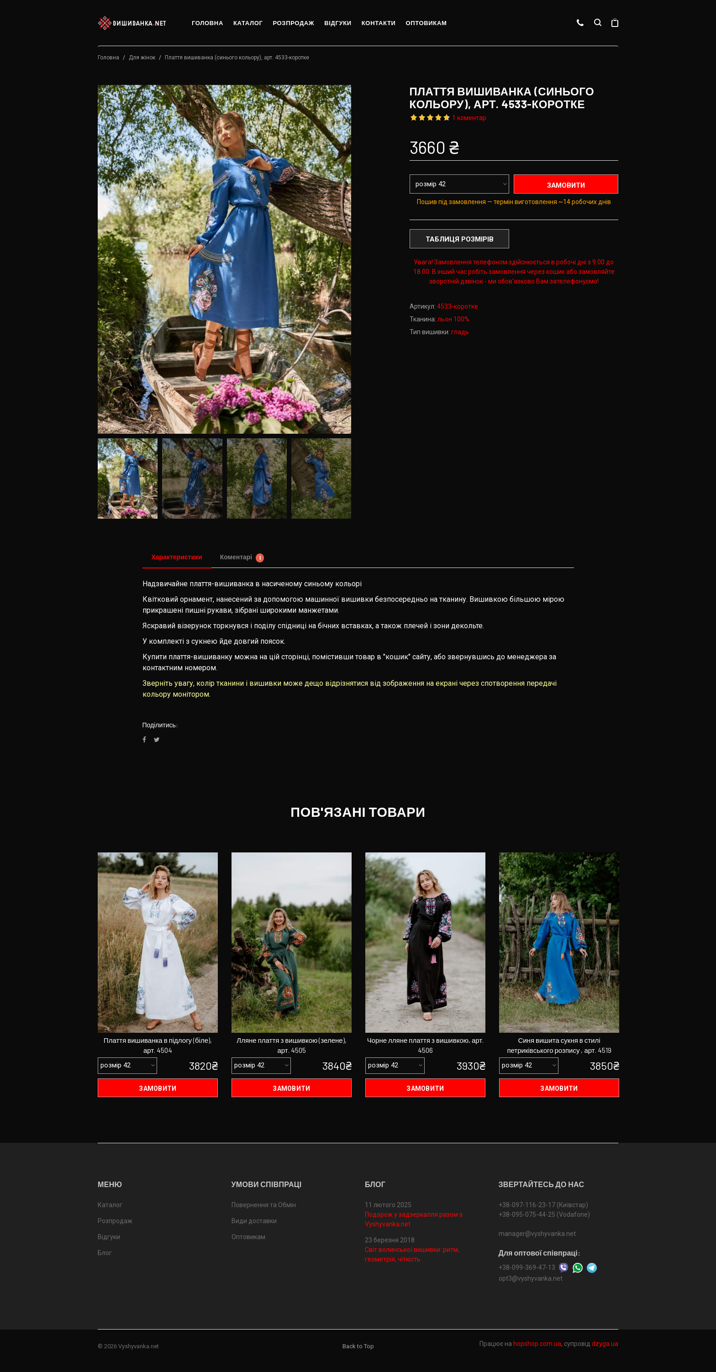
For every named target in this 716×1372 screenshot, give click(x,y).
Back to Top (358, 1346)
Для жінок (142, 57)
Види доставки (254, 1221)
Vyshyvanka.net (138, 1346)
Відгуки (338, 22)
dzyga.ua (605, 1343)
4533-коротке (457, 306)
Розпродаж (293, 22)
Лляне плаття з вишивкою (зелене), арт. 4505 (291, 1045)
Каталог (248, 22)
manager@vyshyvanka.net (537, 1234)
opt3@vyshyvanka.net (531, 1278)
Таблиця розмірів (460, 239)
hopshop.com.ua (537, 1343)
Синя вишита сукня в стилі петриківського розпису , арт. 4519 (559, 1045)
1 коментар (469, 117)
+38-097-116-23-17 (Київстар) (543, 1205)
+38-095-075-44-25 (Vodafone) (544, 1215)
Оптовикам (426, 22)
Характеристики (177, 557)
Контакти (379, 22)
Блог (105, 1253)
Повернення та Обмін (264, 1205)
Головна (207, 22)
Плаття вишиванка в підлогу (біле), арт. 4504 (158, 1045)
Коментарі (242, 557)
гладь (460, 332)
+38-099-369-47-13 (527, 1267)
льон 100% (453, 319)
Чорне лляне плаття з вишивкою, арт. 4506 (425, 1045)
